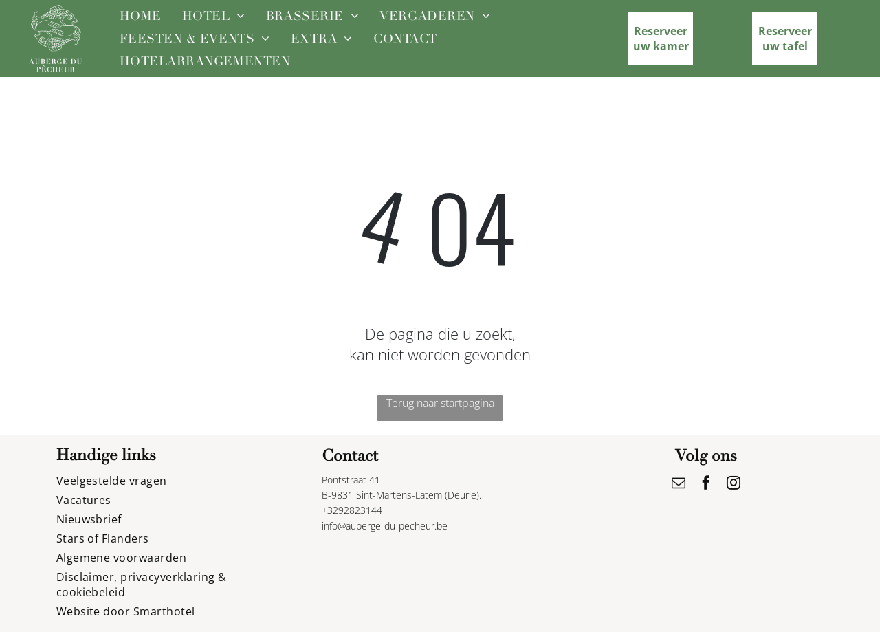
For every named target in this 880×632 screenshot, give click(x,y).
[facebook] (706, 484)
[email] (678, 484)
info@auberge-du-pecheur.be (385, 525)
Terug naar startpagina (440, 403)
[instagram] (733, 484)
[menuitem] (140, 15)
